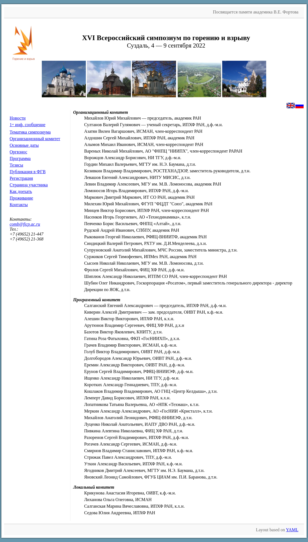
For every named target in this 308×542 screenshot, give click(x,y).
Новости (18, 118)
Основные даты (24, 145)
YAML (292, 529)
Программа (20, 158)
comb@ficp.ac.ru (25, 224)
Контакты (19, 204)
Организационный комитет (35, 138)
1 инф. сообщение (27, 124)
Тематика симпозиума (30, 132)
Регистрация (21, 178)
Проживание (21, 198)
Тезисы (16, 165)
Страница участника (29, 184)
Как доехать (21, 191)
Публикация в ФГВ (28, 171)
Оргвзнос (18, 152)
